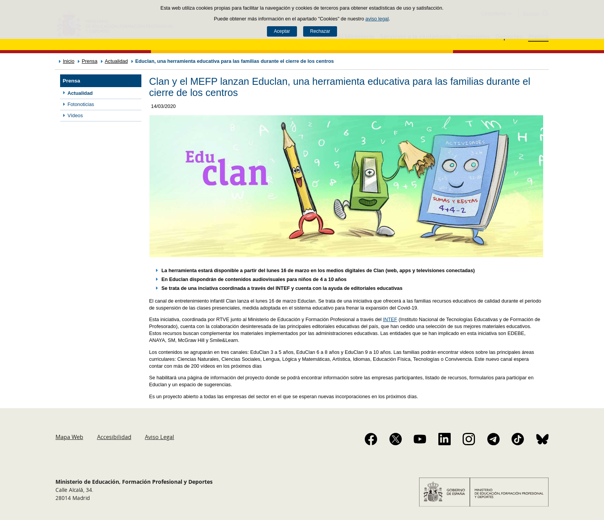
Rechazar (320, 31)
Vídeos (75, 115)
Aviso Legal (159, 437)
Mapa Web (69, 437)
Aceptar (282, 31)
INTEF (390, 319)
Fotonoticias (80, 104)
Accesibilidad (114, 437)
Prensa (89, 61)
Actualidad (116, 61)
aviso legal (377, 19)
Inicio (68, 61)
